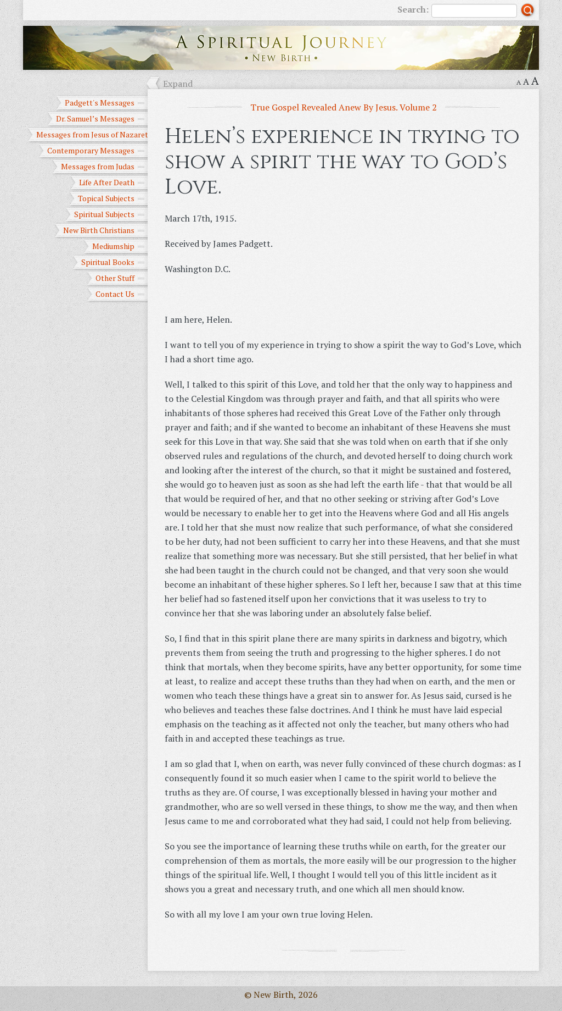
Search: (457, 10)
